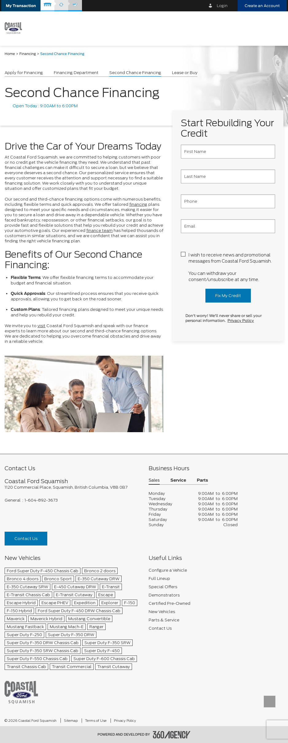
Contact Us (25, 538)
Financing (27, 54)
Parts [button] (202, 481)
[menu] (275, 28)
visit (41, 325)
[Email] (228, 226)
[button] (21, 5)
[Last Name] (228, 176)
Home (10, 54)
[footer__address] (72, 487)
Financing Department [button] (76, 72)
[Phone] (228, 201)
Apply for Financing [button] (24, 72)
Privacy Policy (241, 321)
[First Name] (228, 151)
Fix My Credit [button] (228, 295)
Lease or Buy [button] (184, 72)
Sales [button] (154, 481)
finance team (99, 230)
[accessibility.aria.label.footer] (171, 734)
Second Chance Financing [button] (135, 72)
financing (138, 204)
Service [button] (178, 481)
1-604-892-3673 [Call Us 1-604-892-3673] (41, 500)
